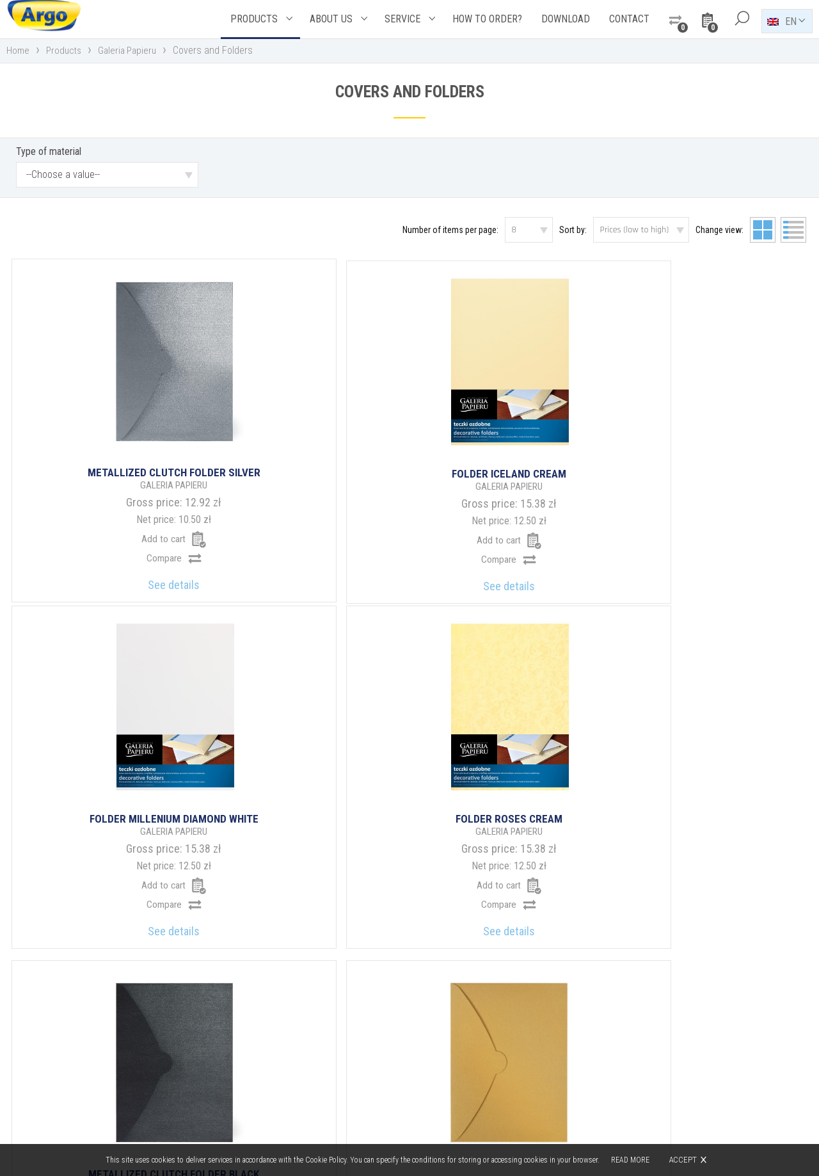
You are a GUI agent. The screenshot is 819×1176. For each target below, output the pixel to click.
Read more (631, 1160)
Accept (683, 1159)
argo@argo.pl (464, 1076)
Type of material (48, 155)
